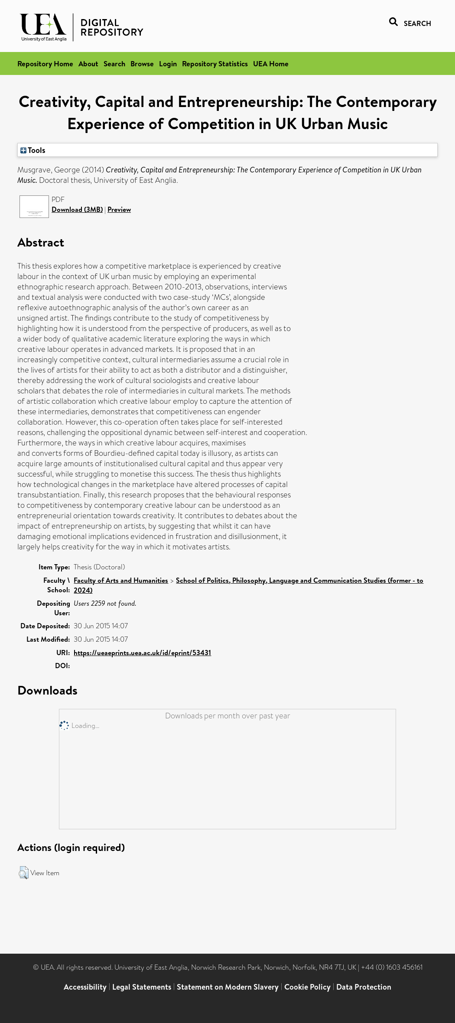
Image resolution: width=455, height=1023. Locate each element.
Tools (33, 150)
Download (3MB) (77, 209)
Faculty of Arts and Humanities (121, 580)
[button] (24, 872)
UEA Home (271, 63)
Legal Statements (141, 986)
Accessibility (85, 986)
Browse (142, 63)
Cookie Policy (307, 986)
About (88, 63)
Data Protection (363, 986)
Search (114, 63)
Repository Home (45, 63)
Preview (119, 209)
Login (168, 63)
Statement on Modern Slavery (228, 986)
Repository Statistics (215, 63)
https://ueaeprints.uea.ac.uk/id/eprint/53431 (142, 652)
